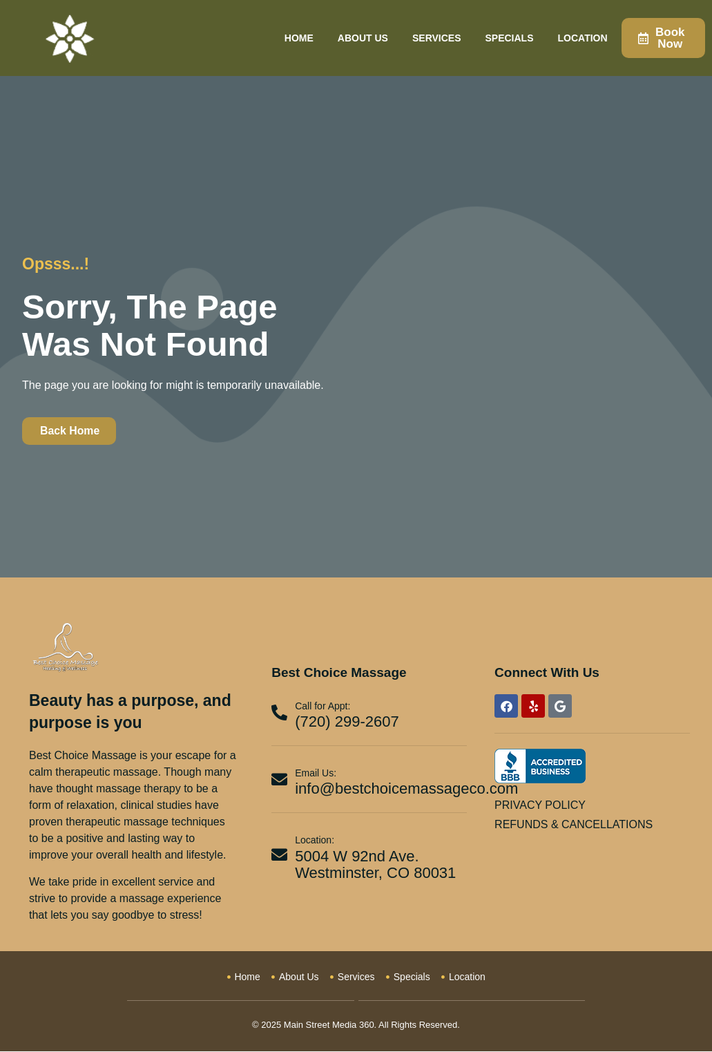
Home (299, 38)
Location (583, 38)
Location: (314, 841)
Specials (509, 38)
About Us (363, 38)
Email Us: (315, 773)
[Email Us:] (279, 780)
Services (436, 38)
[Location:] (279, 855)
